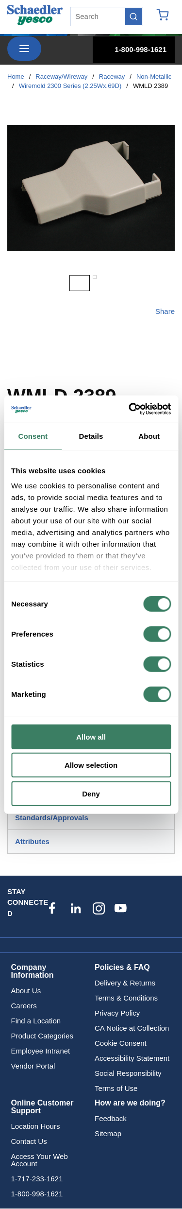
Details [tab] (91, 436)
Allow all (91, 736)
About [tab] (149, 436)
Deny (91, 793)
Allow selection (91, 765)
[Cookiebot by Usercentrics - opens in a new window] (129, 409)
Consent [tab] (33, 436)
